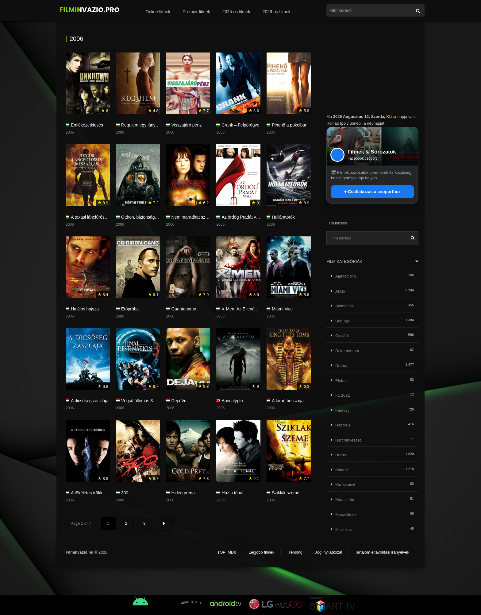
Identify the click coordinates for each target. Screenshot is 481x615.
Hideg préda (183, 492)
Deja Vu (179, 400)
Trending (294, 552)
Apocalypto (232, 400)
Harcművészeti (348, 440)
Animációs (344, 306)
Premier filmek (196, 11)
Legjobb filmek (261, 552)
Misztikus (343, 529)
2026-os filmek (277, 11)
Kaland (341, 470)
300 (124, 492)
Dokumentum (347, 350)
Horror (341, 455)
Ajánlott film (345, 276)
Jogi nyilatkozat (328, 552)
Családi (341, 335)
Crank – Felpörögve (240, 125)
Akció (340, 291)
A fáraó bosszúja (288, 400)
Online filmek (157, 11)
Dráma (341, 365)
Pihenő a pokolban (289, 125)
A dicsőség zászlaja (89, 400)
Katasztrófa (345, 499)
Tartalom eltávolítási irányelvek (382, 552)
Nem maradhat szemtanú (195, 217)
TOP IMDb (226, 552)
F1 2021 (342, 395)
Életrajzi (342, 380)
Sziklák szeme (285, 492)
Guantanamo (183, 308)
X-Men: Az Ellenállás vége (246, 308)
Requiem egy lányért (140, 125)
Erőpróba (130, 308)
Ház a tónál (232, 492)
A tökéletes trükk (86, 492)
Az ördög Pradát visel (241, 217)
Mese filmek (345, 514)
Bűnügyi (342, 321)
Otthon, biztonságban (141, 217)
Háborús (342, 425)
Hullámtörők (283, 217)
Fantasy (342, 410)
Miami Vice (282, 308)
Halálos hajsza (85, 308)
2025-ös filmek (236, 11)
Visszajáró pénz (186, 125)
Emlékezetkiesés (87, 125)
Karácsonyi (345, 484)
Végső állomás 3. (137, 400)
